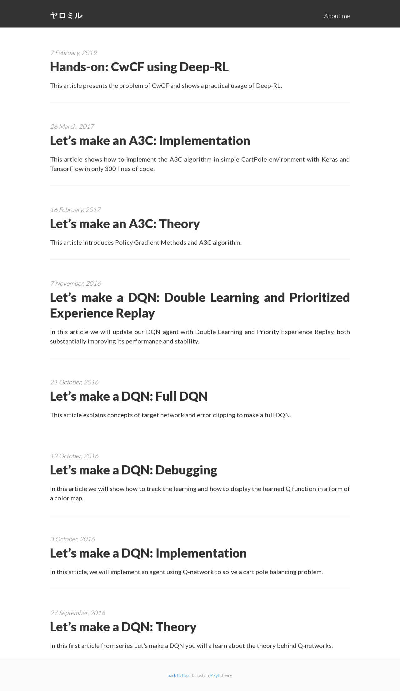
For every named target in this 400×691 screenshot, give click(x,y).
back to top (178, 675)
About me (337, 15)
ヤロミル (66, 15)
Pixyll (215, 675)
